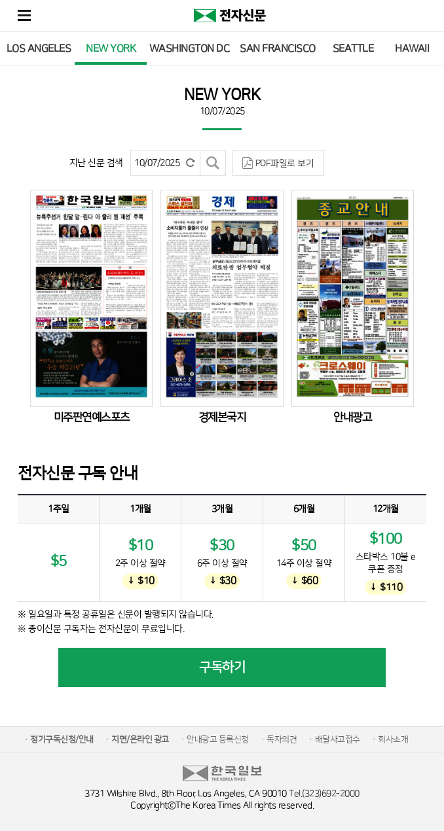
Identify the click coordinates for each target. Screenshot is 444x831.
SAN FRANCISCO (278, 48)
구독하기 (222, 667)
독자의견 (282, 739)
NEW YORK (111, 48)
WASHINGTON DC (189, 48)
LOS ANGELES (39, 48)
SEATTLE (353, 48)
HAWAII (412, 48)
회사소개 (393, 739)
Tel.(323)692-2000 (324, 793)
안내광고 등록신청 (218, 739)
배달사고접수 (337, 739)
